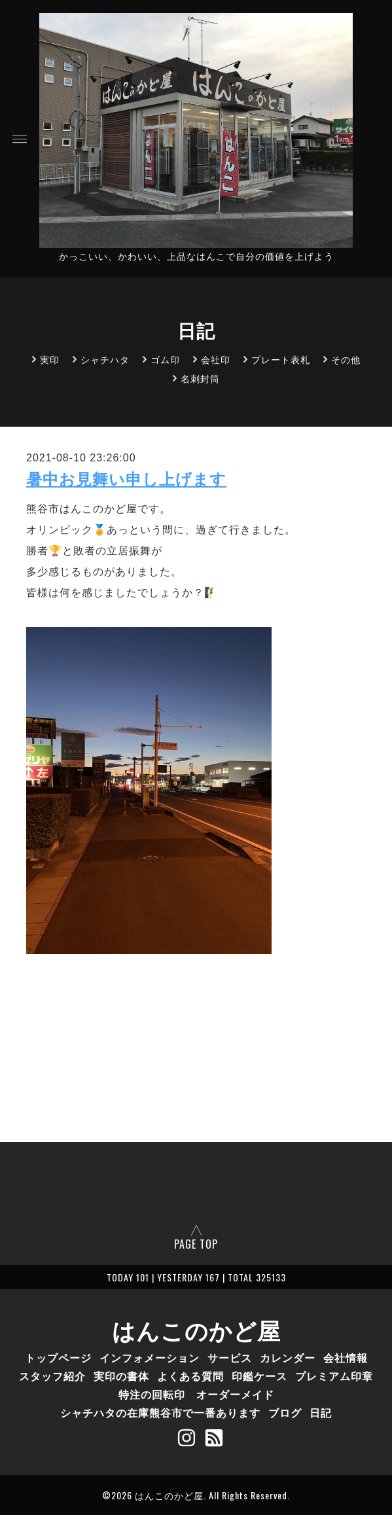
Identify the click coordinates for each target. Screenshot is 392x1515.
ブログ (285, 1412)
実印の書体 (121, 1375)
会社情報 (345, 1357)
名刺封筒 (200, 378)
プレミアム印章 (334, 1375)
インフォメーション (149, 1357)
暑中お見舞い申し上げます (126, 479)
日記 (321, 1412)
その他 (346, 359)
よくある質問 (190, 1375)
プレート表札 (280, 359)
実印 (50, 359)
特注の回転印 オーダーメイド (196, 1394)
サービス (229, 1357)
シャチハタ (105, 359)
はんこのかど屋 (196, 1329)
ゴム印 (165, 359)
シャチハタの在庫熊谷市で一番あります (160, 1412)
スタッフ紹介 (52, 1375)
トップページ (58, 1357)
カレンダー (287, 1357)
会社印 (215, 359)
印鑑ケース (259, 1375)
